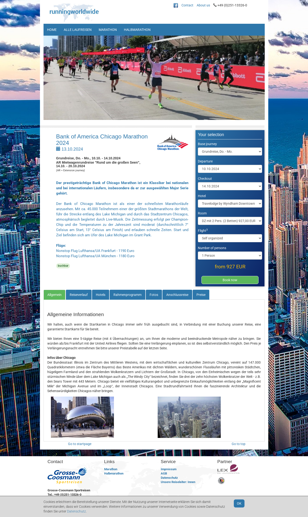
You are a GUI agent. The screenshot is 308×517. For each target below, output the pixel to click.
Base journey (207, 144)
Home (52, 30)
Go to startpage (79, 444)
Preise (200, 295)
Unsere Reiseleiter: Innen (178, 482)
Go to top (238, 444)
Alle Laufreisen (78, 30)
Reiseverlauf (79, 295)
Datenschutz (169, 477)
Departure (205, 161)
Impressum (168, 469)
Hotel (202, 196)
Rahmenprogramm (127, 295)
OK (239, 503)
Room (202, 213)
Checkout (205, 178)
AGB (164, 473)
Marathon (108, 30)
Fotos (154, 295)
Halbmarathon (137, 30)
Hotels (100, 295)
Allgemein (54, 295)
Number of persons (212, 248)
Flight (203, 230)
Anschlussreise (177, 295)
